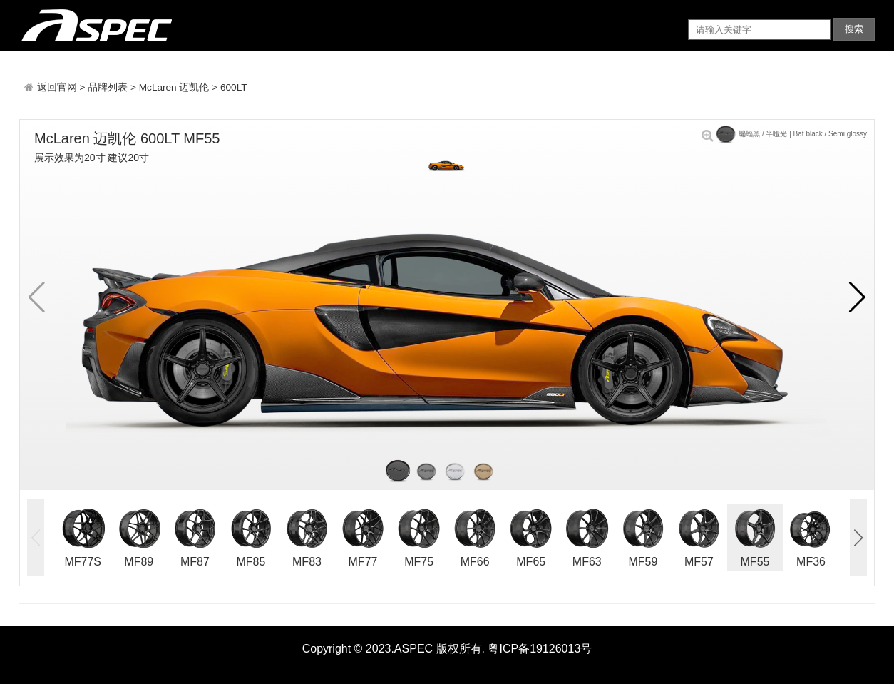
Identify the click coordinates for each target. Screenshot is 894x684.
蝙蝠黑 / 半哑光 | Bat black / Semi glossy (784, 134)
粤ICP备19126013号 (540, 649)
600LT (233, 87)
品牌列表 (108, 87)
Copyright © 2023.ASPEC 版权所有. (393, 649)
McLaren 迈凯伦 (174, 87)
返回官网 (58, 87)
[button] (857, 297)
